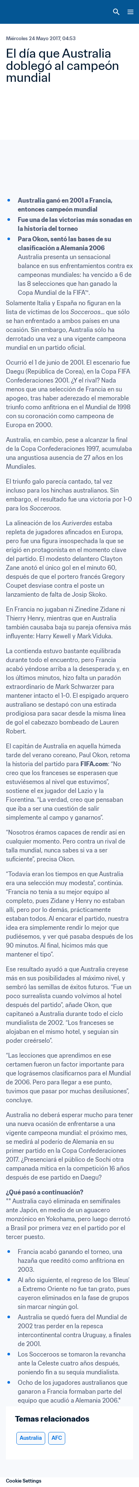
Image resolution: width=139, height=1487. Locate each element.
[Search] (116, 12)
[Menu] (130, 11)
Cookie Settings (24, 1481)
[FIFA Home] (19, 12)
